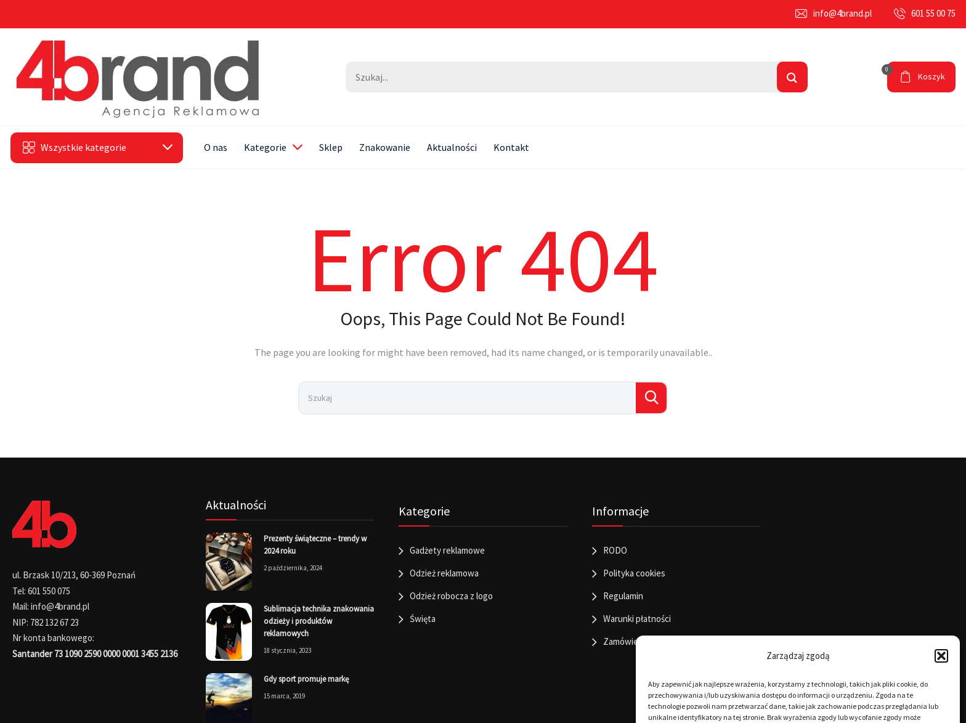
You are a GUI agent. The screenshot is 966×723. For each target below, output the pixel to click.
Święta (423, 618)
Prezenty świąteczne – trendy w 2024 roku (315, 544)
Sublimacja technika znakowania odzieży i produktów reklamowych (319, 621)
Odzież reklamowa (444, 573)
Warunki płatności (637, 618)
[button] (941, 656)
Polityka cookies (634, 573)
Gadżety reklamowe (447, 550)
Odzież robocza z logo (451, 596)
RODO (615, 550)
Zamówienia (626, 641)
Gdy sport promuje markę (306, 679)
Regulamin (623, 596)
